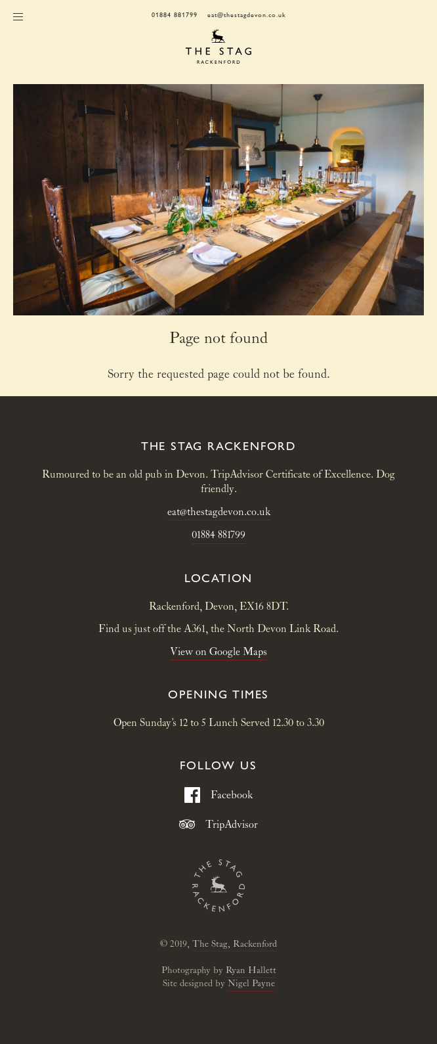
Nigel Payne (251, 983)
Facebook (218, 795)
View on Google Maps (218, 652)
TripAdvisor (218, 824)
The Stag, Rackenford (234, 944)
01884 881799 (175, 15)
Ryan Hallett (251, 970)
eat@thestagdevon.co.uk (246, 15)
